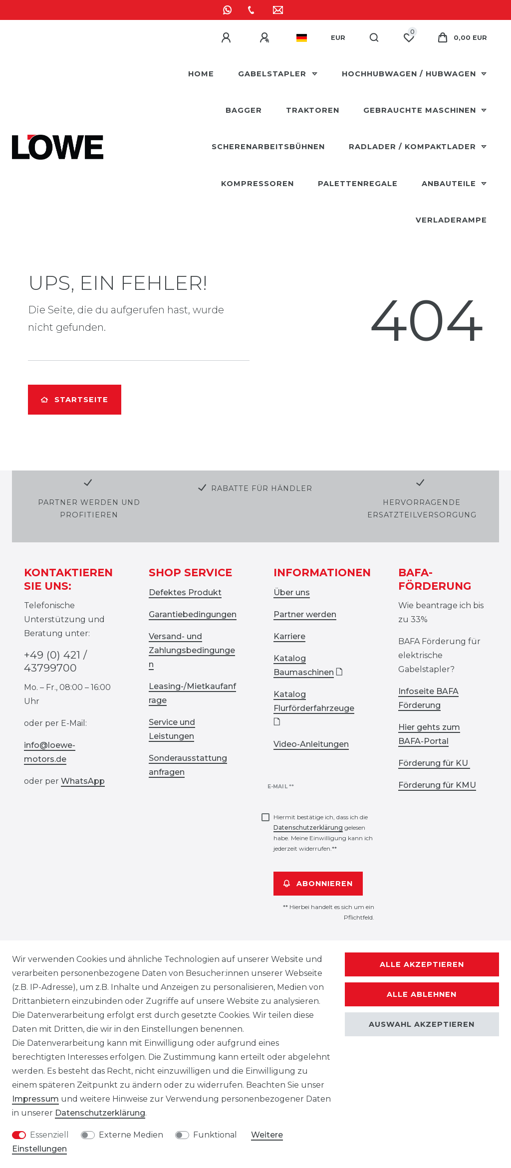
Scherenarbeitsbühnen (268, 146)
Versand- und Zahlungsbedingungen (192, 650)
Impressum (35, 1099)
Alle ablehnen (422, 994)
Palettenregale (358, 183)
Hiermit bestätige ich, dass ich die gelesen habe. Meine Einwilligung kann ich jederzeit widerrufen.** (323, 832)
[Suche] (374, 38)
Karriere (289, 636)
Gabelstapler (273, 73)
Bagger (244, 110)
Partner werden (304, 614)
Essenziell (49, 1135)
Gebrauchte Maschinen (421, 110)
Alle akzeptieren (422, 964)
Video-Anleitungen (311, 744)
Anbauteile (450, 183)
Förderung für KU (434, 763)
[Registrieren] (266, 37)
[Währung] (338, 38)
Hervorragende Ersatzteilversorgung (422, 508)
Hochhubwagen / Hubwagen (410, 73)
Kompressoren (257, 183)
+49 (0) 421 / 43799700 (55, 661)
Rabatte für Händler (261, 488)
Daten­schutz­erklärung (100, 1113)
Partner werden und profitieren (89, 508)
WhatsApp (83, 781)
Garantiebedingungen (193, 614)
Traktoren (312, 110)
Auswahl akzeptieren (422, 1024)
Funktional (215, 1135)
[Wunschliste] (409, 38)
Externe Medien (131, 1135)
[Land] (301, 38)
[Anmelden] (227, 37)
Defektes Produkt (185, 592)
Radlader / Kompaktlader (414, 146)
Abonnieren (318, 883)
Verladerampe (451, 220)
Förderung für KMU (437, 785)
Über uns (291, 592)
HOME (201, 73)
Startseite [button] (74, 399)
